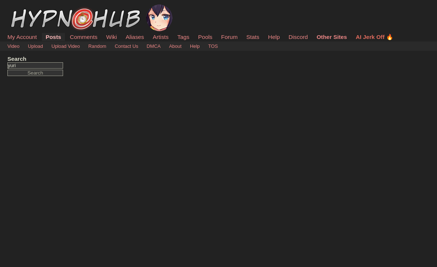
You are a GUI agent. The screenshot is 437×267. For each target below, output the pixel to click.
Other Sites (331, 37)
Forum (229, 37)
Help (274, 37)
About (175, 46)
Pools (205, 37)
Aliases (135, 37)
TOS (213, 46)
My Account (22, 37)
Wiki (111, 37)
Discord (298, 37)
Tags (183, 37)
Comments (83, 37)
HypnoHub (27, 8)
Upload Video (66, 46)
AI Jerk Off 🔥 (374, 37)
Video (13, 46)
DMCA (154, 46)
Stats (252, 37)
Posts (53, 37)
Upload (35, 46)
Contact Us (126, 46)
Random (97, 46)
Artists (161, 37)
